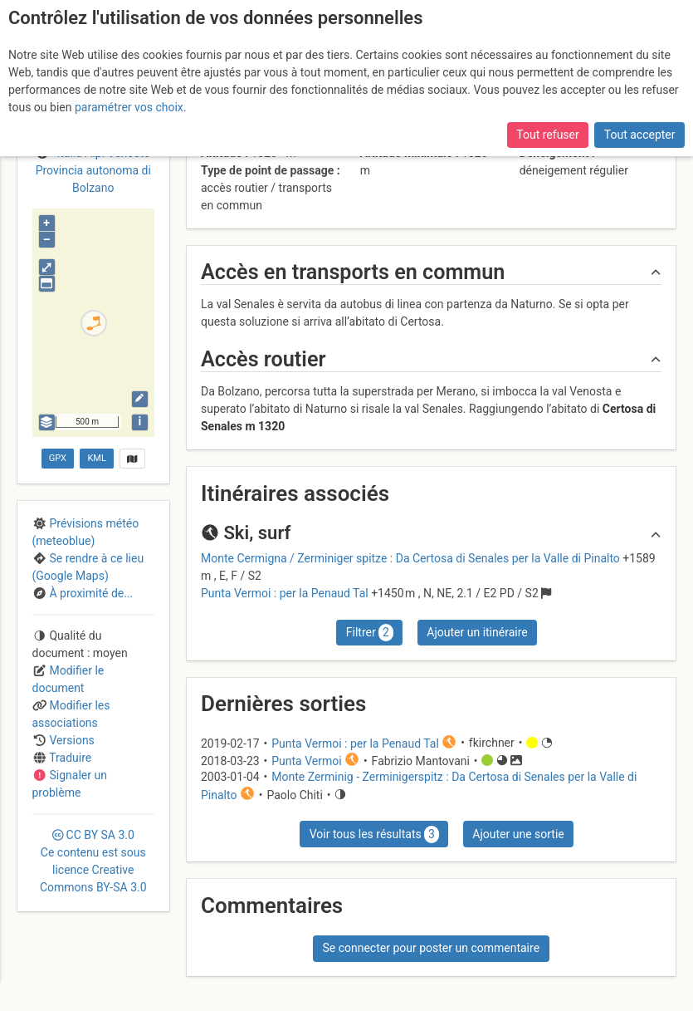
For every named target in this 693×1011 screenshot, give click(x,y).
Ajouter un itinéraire (477, 632)
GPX (57, 458)
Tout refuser (547, 134)
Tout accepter (640, 134)
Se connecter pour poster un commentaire (430, 948)
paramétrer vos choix (129, 107)
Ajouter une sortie (518, 834)
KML (96, 458)
